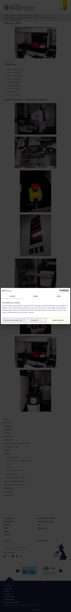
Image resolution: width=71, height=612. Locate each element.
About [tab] (59, 296)
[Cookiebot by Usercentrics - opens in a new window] (61, 290)
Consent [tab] (12, 296)
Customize (35, 320)
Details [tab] (35, 296)
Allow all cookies (58, 320)
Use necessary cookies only (13, 320)
